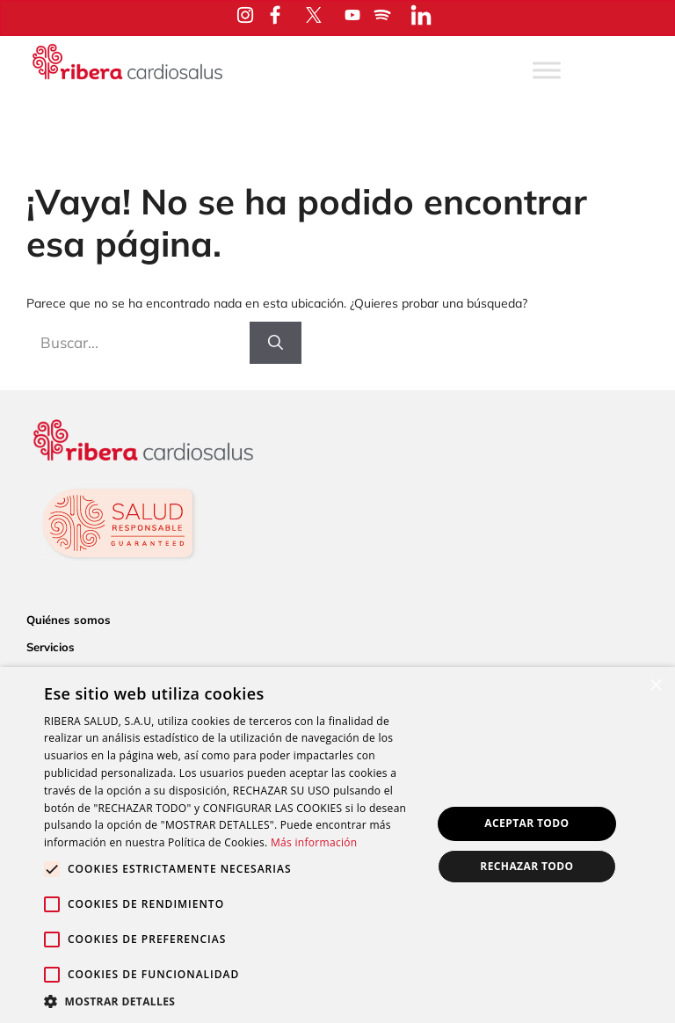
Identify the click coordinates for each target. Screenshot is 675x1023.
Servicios (50, 647)
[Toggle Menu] (547, 70)
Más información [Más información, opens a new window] (314, 842)
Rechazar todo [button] (526, 866)
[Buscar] (275, 343)
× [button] (655, 686)
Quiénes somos (68, 620)
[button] (232, 1001)
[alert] (337, 845)
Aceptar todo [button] (526, 823)
